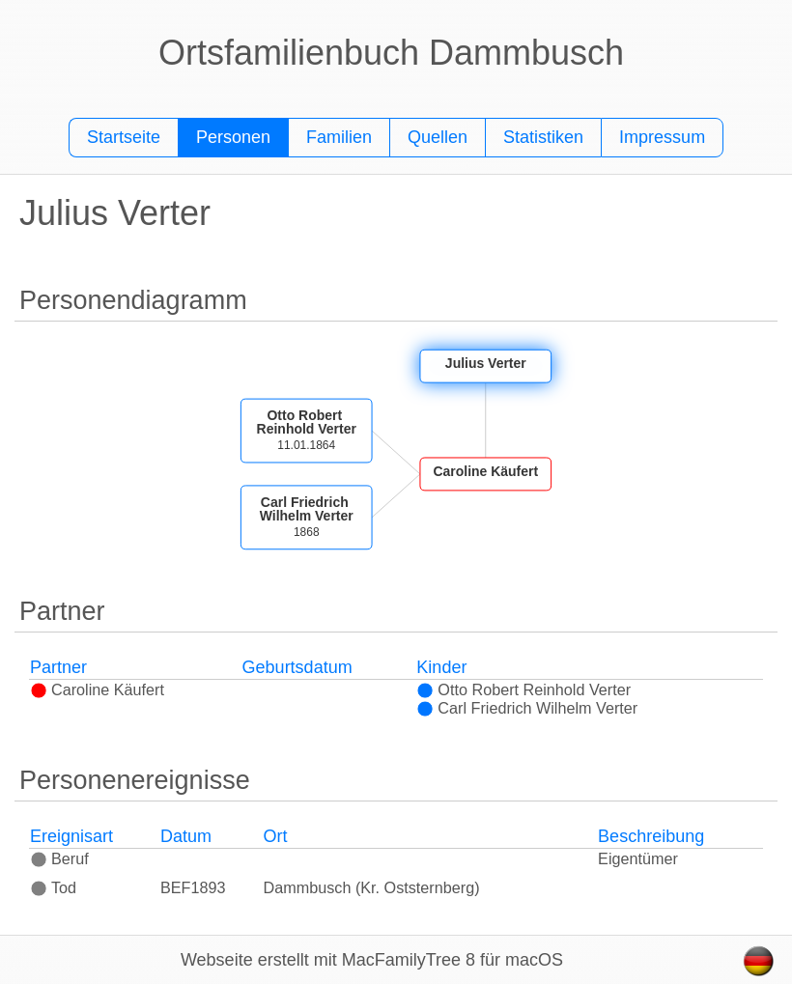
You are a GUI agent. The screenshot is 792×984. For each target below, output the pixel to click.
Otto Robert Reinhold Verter (523, 689)
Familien (339, 137)
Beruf (59, 858)
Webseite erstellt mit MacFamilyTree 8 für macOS (372, 960)
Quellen (437, 137)
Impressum (662, 137)
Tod (53, 887)
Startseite (123, 137)
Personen (233, 137)
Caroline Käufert (97, 689)
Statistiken (543, 137)
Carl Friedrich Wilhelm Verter (526, 708)
